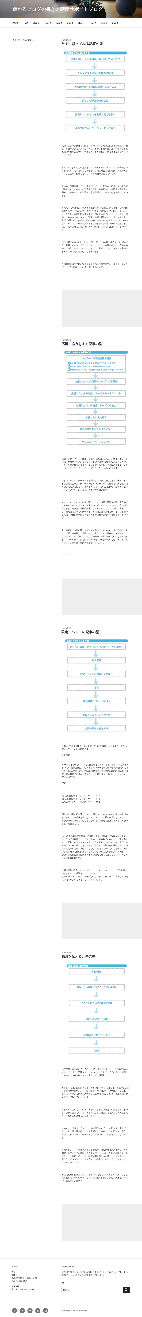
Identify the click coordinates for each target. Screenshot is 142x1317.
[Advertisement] (102, 308)
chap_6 (81, 23)
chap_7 (92, 23)
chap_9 (115, 23)
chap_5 (70, 23)
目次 (26, 23)
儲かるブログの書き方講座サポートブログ (58, 9)
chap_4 (59, 23)
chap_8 (104, 23)
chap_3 (47, 23)
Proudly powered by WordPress (74, 1311)
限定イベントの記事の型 (80, 632)
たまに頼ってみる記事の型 (82, 44)
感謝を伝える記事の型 (78, 956)
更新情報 (16, 23)
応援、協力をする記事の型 (81, 344)
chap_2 (36, 23)
